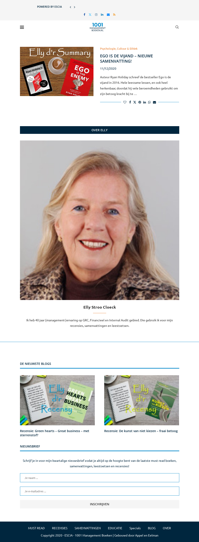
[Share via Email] (154, 102)
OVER (167, 528)
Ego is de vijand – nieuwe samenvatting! (126, 58)
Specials (135, 528)
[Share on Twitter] (134, 102)
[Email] (108, 14)
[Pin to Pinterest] (139, 102)
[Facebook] (84, 14)
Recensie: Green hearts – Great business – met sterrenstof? (54, 433)
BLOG (152, 528)
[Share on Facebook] (130, 102)
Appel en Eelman (146, 535)
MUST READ (36, 528)
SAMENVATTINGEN (88, 528)
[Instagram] (96, 14)
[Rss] (114, 14)
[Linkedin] (102, 14)
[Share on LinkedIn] (144, 102)
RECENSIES (59, 528)
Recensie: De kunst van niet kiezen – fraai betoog (141, 431)
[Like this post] (124, 102)
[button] (70, 6)
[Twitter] (90, 14)
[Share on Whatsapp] (149, 102)
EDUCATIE (115, 528)
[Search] (177, 27)
